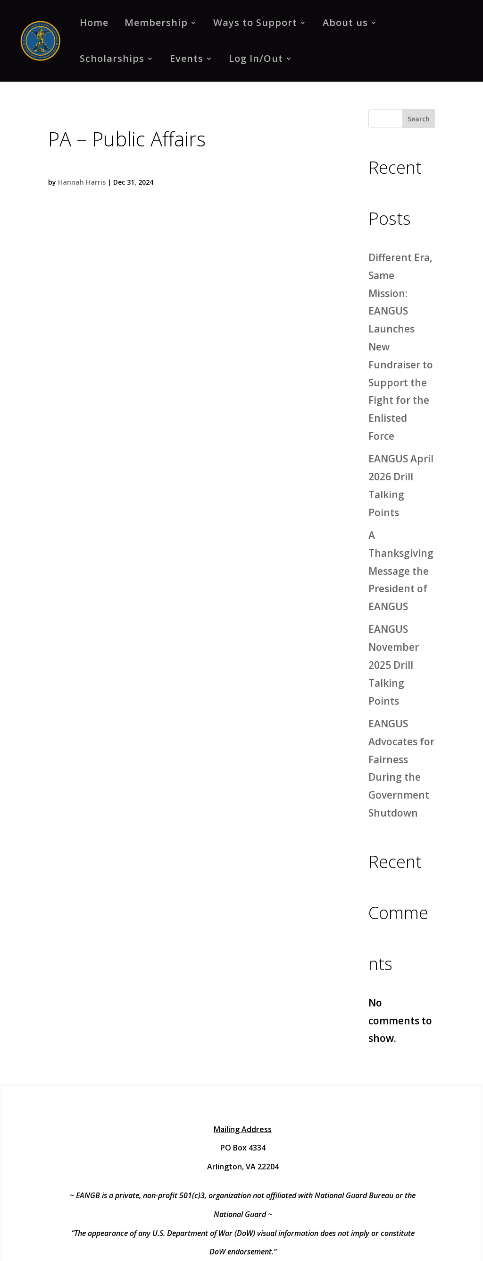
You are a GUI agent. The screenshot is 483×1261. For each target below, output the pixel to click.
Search (419, 118)
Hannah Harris (82, 182)
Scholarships (112, 58)
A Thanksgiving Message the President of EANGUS (400, 570)
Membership (156, 22)
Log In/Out (256, 58)
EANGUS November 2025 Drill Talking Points (393, 664)
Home (94, 22)
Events (186, 58)
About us (345, 22)
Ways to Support (255, 22)
